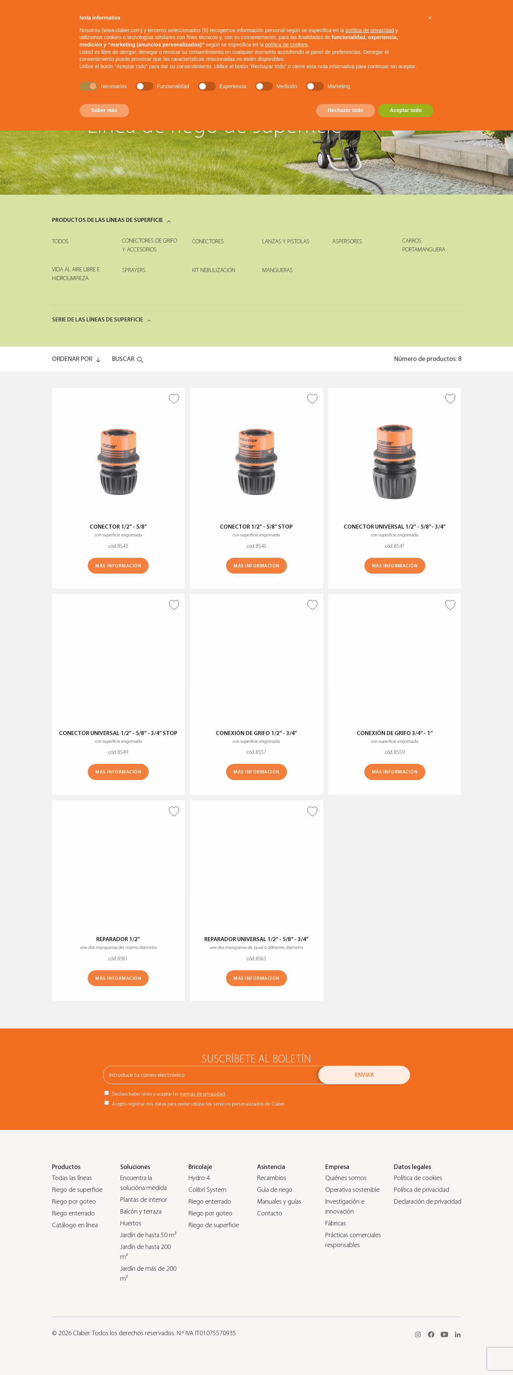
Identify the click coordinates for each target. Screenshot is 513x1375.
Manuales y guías (279, 1201)
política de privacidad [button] (370, 30)
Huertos (130, 1223)
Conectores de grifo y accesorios (149, 245)
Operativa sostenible (352, 1190)
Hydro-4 (199, 1178)
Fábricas (335, 1223)
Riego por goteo (74, 1201)
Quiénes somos (346, 1178)
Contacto (269, 1213)
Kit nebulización (213, 270)
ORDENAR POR (72, 359)
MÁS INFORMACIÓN (118, 565)
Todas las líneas (72, 1178)
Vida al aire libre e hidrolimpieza (76, 274)
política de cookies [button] (286, 45)
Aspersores (347, 241)
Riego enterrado (73, 1213)
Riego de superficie (77, 1190)
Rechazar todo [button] (345, 110)
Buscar (123, 359)
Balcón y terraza (141, 1211)
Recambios (271, 1178)
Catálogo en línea (75, 1225)
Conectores (208, 241)
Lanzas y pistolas (285, 241)
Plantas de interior (143, 1200)
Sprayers (134, 270)
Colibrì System (207, 1190)
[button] (430, 18)
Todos (60, 241)
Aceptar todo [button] (406, 110)
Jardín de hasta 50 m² (148, 1235)
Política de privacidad (421, 1190)
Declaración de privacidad (427, 1201)
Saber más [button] (104, 110)
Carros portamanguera (423, 245)
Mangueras (277, 270)
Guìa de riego (274, 1190)
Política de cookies (418, 1178)
